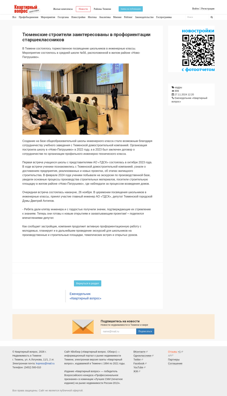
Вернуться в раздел (87, 283)
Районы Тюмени (102, 9)
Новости (83, 9)
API (170, 355)
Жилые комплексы (63, 9)
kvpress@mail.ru (45, 363)
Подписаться (145, 331)
